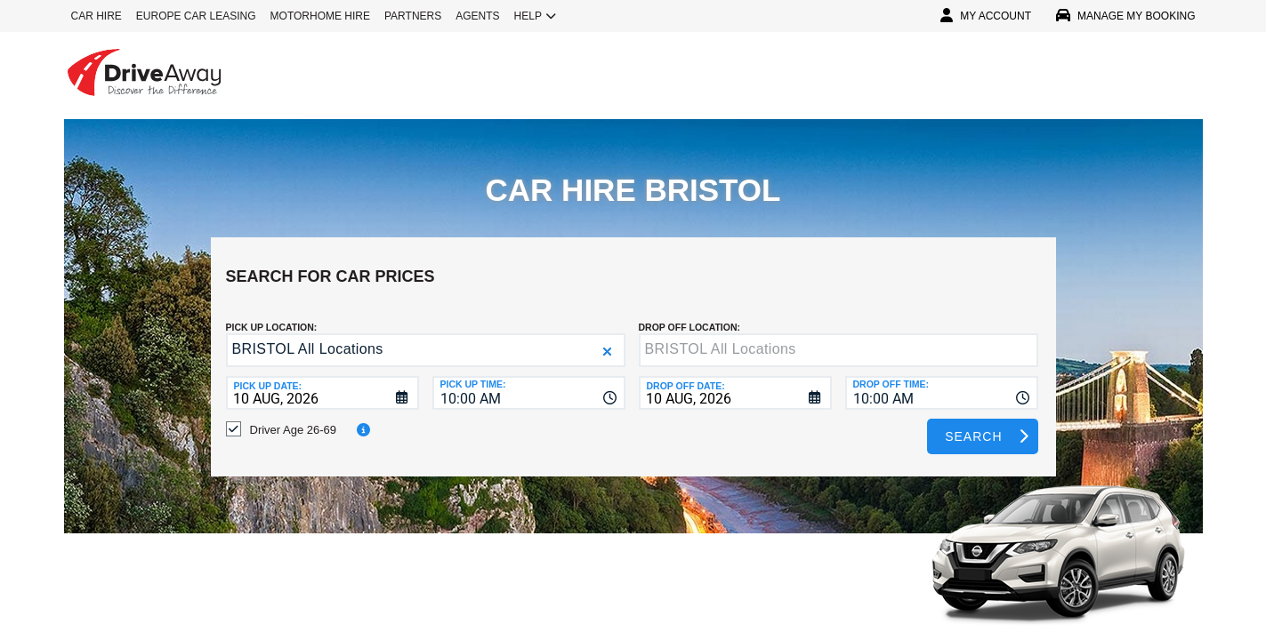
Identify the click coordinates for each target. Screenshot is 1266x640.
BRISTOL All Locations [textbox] (307, 335)
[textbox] (838, 337)
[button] (607, 338)
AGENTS (477, 16)
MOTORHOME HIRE (320, 16)
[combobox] (529, 379)
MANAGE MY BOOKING (1125, 16)
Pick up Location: (272, 313)
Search (973, 423)
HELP (535, 16)
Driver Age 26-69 (293, 416)
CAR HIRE (96, 16)
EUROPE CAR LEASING (196, 16)
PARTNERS (412, 16)
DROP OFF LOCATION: (690, 313)
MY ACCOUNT (985, 16)
